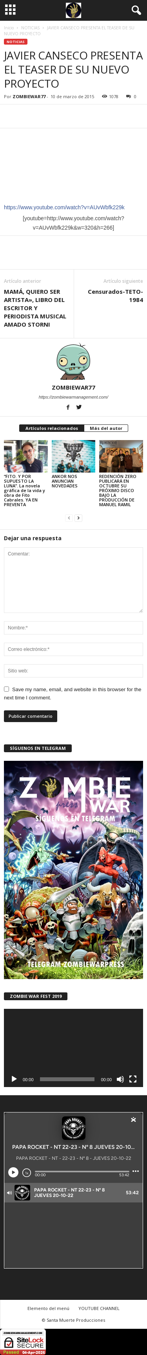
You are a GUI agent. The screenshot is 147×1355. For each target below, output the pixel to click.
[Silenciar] (120, 1079)
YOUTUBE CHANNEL (99, 1308)
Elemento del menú (48, 1308)
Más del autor (106, 428)
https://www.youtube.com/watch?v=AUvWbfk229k (64, 207)
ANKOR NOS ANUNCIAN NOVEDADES (65, 481)
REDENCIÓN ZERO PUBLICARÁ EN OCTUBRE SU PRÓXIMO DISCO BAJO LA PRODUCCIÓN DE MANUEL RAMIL (117, 490)
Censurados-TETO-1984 (115, 296)
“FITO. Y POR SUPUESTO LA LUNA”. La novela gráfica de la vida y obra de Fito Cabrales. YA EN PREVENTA (24, 490)
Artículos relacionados (51, 428)
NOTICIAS (30, 28)
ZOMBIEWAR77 (29, 96)
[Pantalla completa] (133, 1079)
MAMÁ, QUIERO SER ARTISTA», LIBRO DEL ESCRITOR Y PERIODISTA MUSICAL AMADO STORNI (35, 308)
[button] (134, 10)
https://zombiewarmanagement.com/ (73, 397)
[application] (73, 1048)
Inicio (9, 28)
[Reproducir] (14, 1079)
